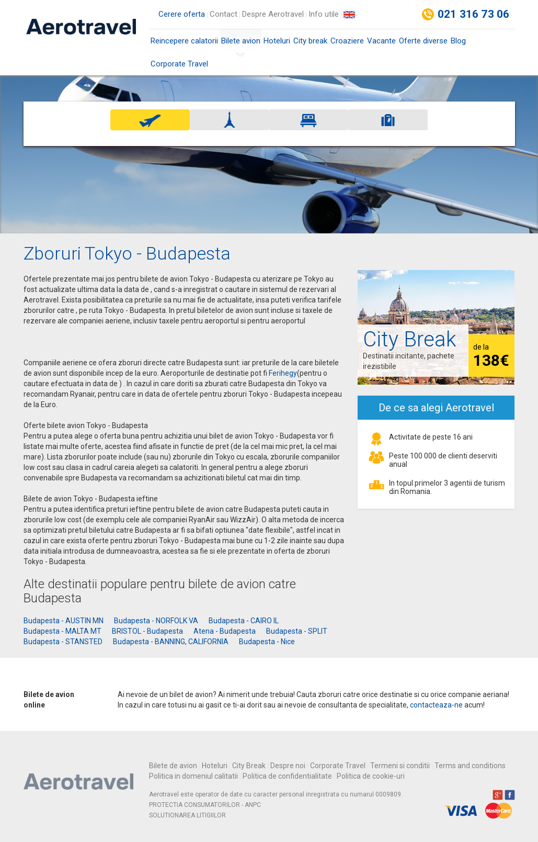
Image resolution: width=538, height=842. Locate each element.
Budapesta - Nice (267, 641)
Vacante (381, 41)
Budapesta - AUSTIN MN (64, 620)
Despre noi (287, 765)
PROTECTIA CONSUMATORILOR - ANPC (205, 805)
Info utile (323, 14)
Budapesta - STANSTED (63, 641)
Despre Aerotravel (273, 14)
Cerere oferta (181, 14)
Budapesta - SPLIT (296, 631)
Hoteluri (277, 41)
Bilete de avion (173, 765)
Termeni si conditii (400, 765)
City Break (249, 765)
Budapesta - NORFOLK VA (156, 620)
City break (310, 41)
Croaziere (347, 41)
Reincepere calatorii (184, 41)
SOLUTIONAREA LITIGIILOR (187, 815)
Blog (458, 41)
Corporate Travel (179, 64)
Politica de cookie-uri (371, 776)
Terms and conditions (470, 765)
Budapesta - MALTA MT (62, 631)
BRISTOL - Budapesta (147, 631)
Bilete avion (240, 44)
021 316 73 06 (474, 14)
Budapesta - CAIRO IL (244, 620)
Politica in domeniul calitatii (193, 776)
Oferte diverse (423, 41)
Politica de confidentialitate (287, 776)
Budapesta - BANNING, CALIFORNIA (170, 641)
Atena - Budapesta (224, 631)
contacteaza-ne (436, 705)
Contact (223, 14)
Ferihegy (283, 373)
